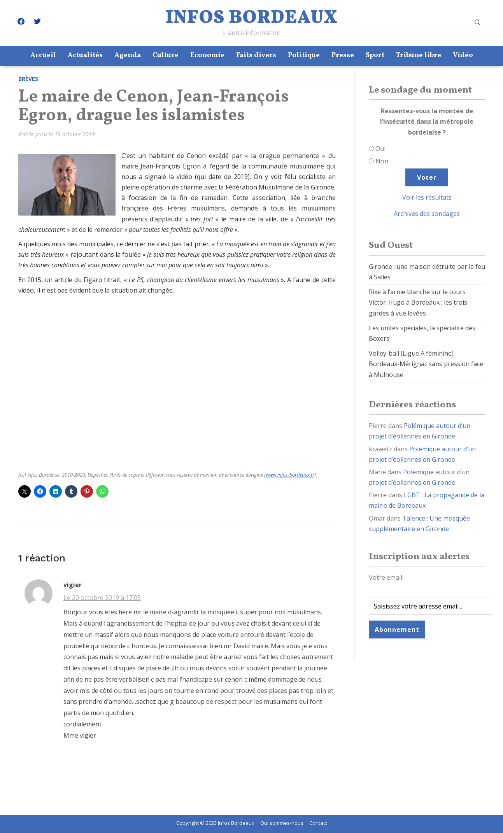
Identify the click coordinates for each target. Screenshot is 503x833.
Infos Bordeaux (252, 18)
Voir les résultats (427, 197)
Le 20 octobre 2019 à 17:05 (102, 597)
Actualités (85, 55)
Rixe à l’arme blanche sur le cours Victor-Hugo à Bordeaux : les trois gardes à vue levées (418, 302)
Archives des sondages (427, 213)
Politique (304, 55)
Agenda (127, 55)
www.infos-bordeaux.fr (290, 474)
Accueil (43, 55)
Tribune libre (418, 55)
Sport (375, 55)
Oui (380, 148)
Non (381, 161)
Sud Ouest (391, 245)
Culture (165, 55)
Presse (342, 55)
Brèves (28, 78)
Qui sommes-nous (281, 822)
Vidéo (463, 55)
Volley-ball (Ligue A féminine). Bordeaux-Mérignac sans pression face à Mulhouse (426, 364)
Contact (318, 822)
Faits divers (256, 55)
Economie (207, 55)
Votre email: (386, 577)
